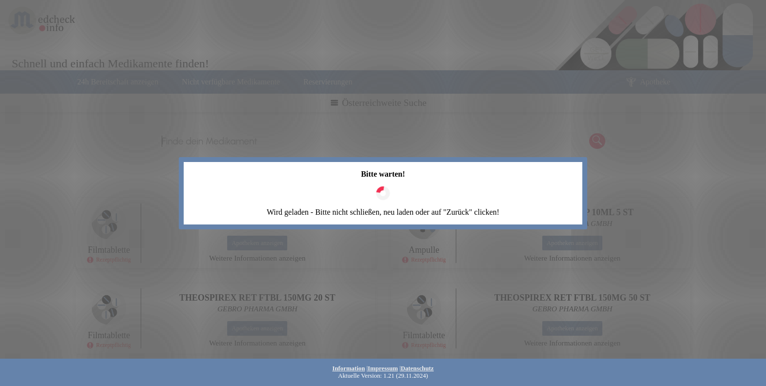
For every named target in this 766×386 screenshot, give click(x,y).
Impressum (383, 368)
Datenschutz (417, 368)
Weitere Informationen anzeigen (257, 258)
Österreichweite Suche (384, 103)
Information (348, 368)
